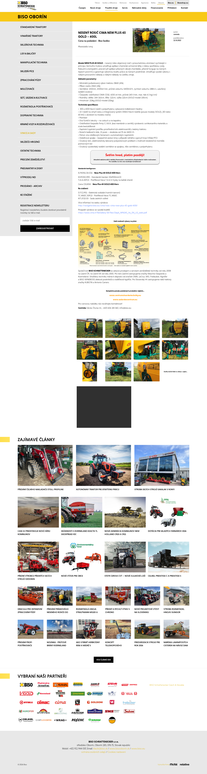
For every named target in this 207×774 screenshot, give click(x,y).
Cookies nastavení (117, 752)
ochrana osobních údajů (93, 752)
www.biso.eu (138, 748)
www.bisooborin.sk (119, 748)
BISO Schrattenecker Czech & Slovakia (167, 685)
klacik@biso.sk (100, 748)
